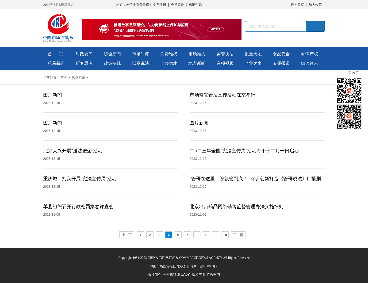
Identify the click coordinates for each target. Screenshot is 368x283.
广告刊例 (213, 274)
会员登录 (177, 5)
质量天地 (253, 54)
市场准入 (196, 54)
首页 (64, 77)
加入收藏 (315, 5)
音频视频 (225, 63)
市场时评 (140, 54)
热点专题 (78, 77)
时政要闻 (84, 54)
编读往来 (309, 63)
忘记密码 (195, 5)
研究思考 (84, 63)
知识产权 (309, 54)
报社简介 (154, 274)
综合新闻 (112, 54)
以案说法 (140, 63)
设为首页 (297, 5)
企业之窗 (253, 63)
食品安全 (281, 54)
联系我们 (184, 274)
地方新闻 (196, 63)
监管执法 (225, 54)
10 (225, 235)
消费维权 (168, 54)
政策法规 (112, 63)
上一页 (127, 235)
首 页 (55, 54)
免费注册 (159, 5)
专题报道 (281, 63)
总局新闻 (56, 63)
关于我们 (169, 274)
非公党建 (168, 63)
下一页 (238, 235)
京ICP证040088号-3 (204, 266)
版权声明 (198, 274)
